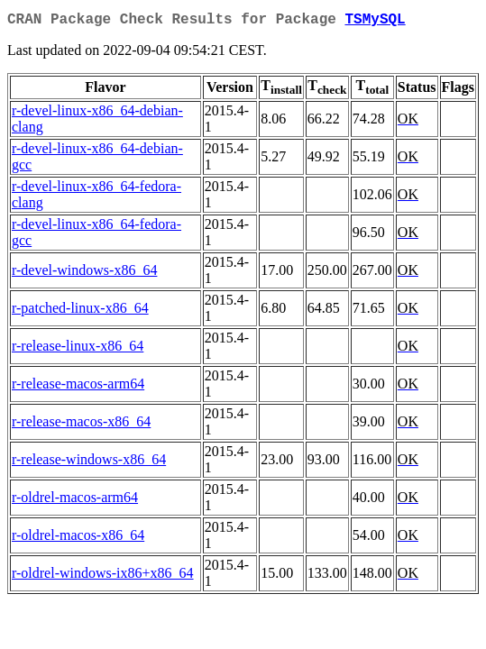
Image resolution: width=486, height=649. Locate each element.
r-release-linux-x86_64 (77, 349)
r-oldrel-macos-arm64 (75, 500)
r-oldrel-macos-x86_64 (78, 538)
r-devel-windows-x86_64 (84, 273)
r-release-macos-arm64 (78, 387)
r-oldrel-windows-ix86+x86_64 (103, 576)
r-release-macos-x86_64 (81, 425)
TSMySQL (374, 22)
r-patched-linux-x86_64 (80, 311)
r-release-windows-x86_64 (89, 463)
